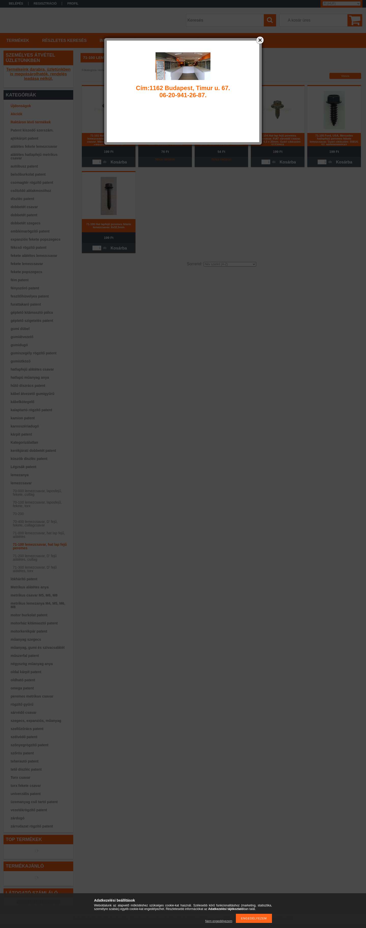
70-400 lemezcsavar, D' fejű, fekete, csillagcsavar (35, 523)
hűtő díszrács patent (28, 386)
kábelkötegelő (22, 402)
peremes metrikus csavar (32, 696)
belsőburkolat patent (28, 174)
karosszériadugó (25, 426)
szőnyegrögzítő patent (30, 745)
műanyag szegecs (26, 639)
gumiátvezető (22, 337)
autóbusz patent (24, 166)
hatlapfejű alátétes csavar (32, 369)
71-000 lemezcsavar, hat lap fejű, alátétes (39, 535)
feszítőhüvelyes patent (30, 296)
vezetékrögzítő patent (29, 810)
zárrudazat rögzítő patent (32, 826)
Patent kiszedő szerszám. (32, 130)
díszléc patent (22, 199)
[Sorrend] (230, 264)
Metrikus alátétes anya (30, 587)
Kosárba (119, 162)
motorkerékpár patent (29, 631)
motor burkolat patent (29, 615)
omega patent (22, 688)
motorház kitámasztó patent (34, 623)
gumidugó (19, 345)
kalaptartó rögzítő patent (31, 410)
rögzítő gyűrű (22, 704)
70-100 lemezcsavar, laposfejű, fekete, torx (37, 504)
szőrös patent (22, 753)
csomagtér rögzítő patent (32, 182)
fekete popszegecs (26, 272)
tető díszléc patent (26, 769)
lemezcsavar (21, 483)
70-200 (18, 514)
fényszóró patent (25, 288)
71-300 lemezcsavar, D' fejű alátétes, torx (35, 569)
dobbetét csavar (24, 207)
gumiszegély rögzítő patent (33, 353)
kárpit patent (21, 434)
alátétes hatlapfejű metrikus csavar (34, 156)
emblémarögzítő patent (30, 231)
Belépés (16, 3)
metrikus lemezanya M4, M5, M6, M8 (38, 605)
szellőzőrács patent (27, 729)
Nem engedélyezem (218, 921)
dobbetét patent (24, 215)
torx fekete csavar (26, 786)
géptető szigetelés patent (32, 321)
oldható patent (23, 680)
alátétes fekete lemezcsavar (34, 146)
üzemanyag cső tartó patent (34, 802)
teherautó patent (25, 761)
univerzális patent (26, 794)
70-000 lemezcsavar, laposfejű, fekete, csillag (37, 492)
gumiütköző (21, 361)
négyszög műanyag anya (32, 664)
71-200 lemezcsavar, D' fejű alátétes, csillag (35, 557)
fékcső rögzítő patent (29, 247)
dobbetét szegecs (25, 223)
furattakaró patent (26, 304)
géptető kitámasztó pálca (32, 312)
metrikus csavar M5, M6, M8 (34, 595)
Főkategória (89, 70)
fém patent (20, 280)
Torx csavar (20, 777)
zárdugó (17, 818)
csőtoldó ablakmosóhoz (31, 191)
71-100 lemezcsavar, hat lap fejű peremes (40, 546)
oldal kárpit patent (26, 672)
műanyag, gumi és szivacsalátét (38, 647)
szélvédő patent (24, 737)
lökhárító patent (24, 579)
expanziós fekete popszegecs (35, 239)
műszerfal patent (25, 656)
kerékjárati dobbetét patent (33, 451)
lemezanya (20, 475)
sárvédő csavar (24, 712)
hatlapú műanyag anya (30, 377)
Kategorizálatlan (24, 442)
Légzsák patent (23, 467)
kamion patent (23, 418)
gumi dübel (20, 329)
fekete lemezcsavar (27, 264)
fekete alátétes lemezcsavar (34, 256)
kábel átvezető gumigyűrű (32, 394)
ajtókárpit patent (24, 138)
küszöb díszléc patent (29, 459)
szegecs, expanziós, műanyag (36, 721)
